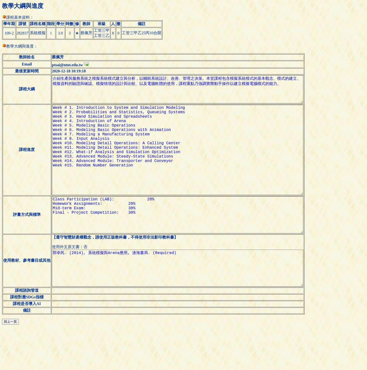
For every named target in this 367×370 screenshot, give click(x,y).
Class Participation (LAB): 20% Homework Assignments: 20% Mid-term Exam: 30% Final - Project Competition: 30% (181, 244)
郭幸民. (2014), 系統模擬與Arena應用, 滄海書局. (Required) (181, 305)
